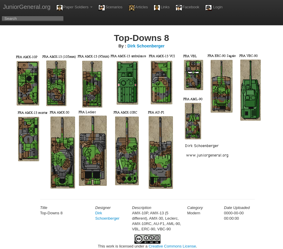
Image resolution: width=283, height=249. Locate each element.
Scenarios (110, 8)
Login (213, 8)
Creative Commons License (172, 246)
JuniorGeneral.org (26, 7)
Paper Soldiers (74, 8)
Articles (138, 8)
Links (161, 8)
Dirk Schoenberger (146, 46)
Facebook (187, 8)
